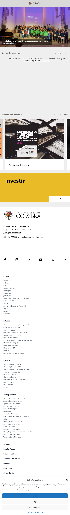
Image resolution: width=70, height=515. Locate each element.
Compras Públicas (9, 411)
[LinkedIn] (65, 260)
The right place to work (11, 377)
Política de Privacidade (11, 434)
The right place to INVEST (12, 364)
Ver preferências (35, 507)
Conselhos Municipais (11, 414)
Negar (35, 502)
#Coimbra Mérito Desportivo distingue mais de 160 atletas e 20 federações (25, 42)
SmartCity (6, 309)
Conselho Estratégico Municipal (14, 380)
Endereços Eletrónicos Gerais (13, 422)
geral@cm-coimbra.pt (12, 233)
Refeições (6, 350)
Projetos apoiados (9, 374)
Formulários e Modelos (11, 424)
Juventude (7, 296)
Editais (5, 419)
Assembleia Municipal (11, 406)
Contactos (7, 468)
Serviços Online (10, 454)
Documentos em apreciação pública (16, 416)
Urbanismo (7, 314)
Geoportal (7, 463)
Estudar (6, 321)
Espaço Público (8, 288)
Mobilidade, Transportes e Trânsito (16, 298)
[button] (67, 480)
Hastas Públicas (9, 427)
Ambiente (6, 280)
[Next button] (66, 27)
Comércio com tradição (11, 372)
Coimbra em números (11, 382)
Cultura (6, 283)
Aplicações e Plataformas (12, 404)
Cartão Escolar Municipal (12, 335)
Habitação (7, 293)
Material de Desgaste (11, 343)
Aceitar (35, 496)
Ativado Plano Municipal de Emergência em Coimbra (37, 59)
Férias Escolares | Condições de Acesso (17, 340)
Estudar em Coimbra (10, 338)
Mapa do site (8, 473)
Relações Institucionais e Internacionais (17, 301)
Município (7, 291)
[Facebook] (5, 260)
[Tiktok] (28, 260)
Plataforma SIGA (9, 348)
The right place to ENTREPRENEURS (16, 369)
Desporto (6, 285)
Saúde (5, 303)
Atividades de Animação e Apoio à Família (18, 325)
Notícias (6, 387)
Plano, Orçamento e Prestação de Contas (18, 432)
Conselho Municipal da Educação (15, 333)
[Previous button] (4, 27)
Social (5, 311)
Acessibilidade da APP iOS (12, 401)
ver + (66, 53)
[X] (52, 260)
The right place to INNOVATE (13, 367)
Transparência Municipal (12, 437)
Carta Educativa (9, 330)
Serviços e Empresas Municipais (14, 306)
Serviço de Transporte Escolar (14, 353)
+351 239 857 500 (10, 237)
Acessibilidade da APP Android (14, 398)
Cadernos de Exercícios (11, 327)
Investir (6, 360)
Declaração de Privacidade (35, 512)
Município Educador (10, 345)
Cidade (6, 276)
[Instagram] (17, 260)
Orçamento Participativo (12, 429)
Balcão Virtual (9, 449)
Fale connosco (8, 385)
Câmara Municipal (10, 409)
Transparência (9, 394)
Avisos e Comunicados (12, 458)
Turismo (6, 444)
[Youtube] (40, 260)
